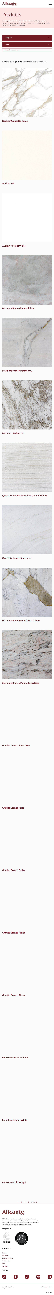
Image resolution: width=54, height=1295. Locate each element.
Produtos (5, 1256)
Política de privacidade (46, 1287)
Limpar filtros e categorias (12, 50)
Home (4, 1253)
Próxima (34, 1202)
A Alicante (5, 1261)
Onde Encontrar (7, 1258)
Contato (5, 1266)
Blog (3, 1263)
